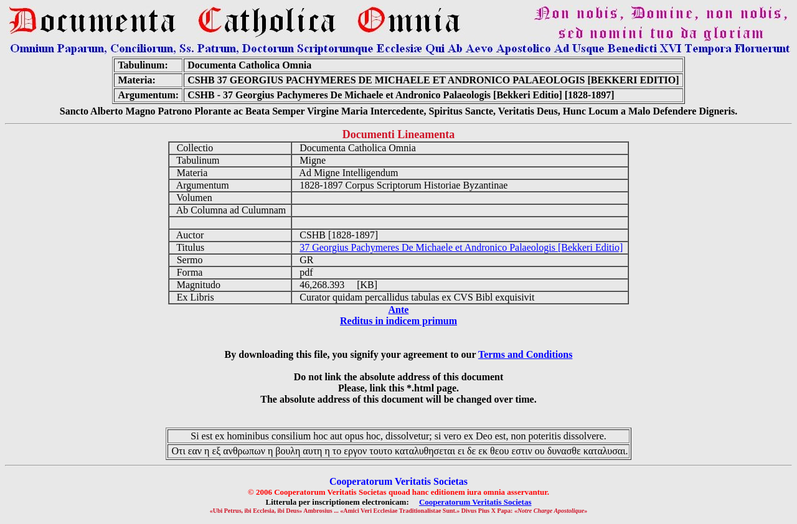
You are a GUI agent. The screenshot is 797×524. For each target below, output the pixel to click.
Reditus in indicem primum (398, 321)
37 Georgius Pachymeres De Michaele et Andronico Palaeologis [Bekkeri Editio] (461, 247)
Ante (399, 309)
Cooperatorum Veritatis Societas (475, 502)
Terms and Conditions (525, 354)
